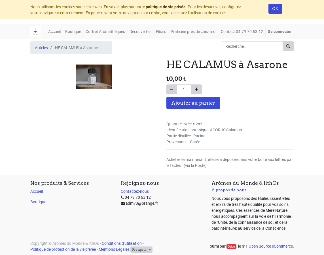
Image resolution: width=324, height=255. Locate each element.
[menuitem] (54, 31)
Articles (41, 47)
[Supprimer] (171, 89)
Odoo (231, 246)
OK (275, 8)
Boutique (38, 201)
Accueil (36, 191)
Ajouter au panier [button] (193, 103)
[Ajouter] (196, 89)
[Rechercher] (288, 46)
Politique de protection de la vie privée (63, 249)
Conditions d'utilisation (122, 243)
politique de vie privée (166, 6)
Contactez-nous (135, 191)
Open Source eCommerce (271, 246)
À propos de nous (228, 190)
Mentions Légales (114, 249)
